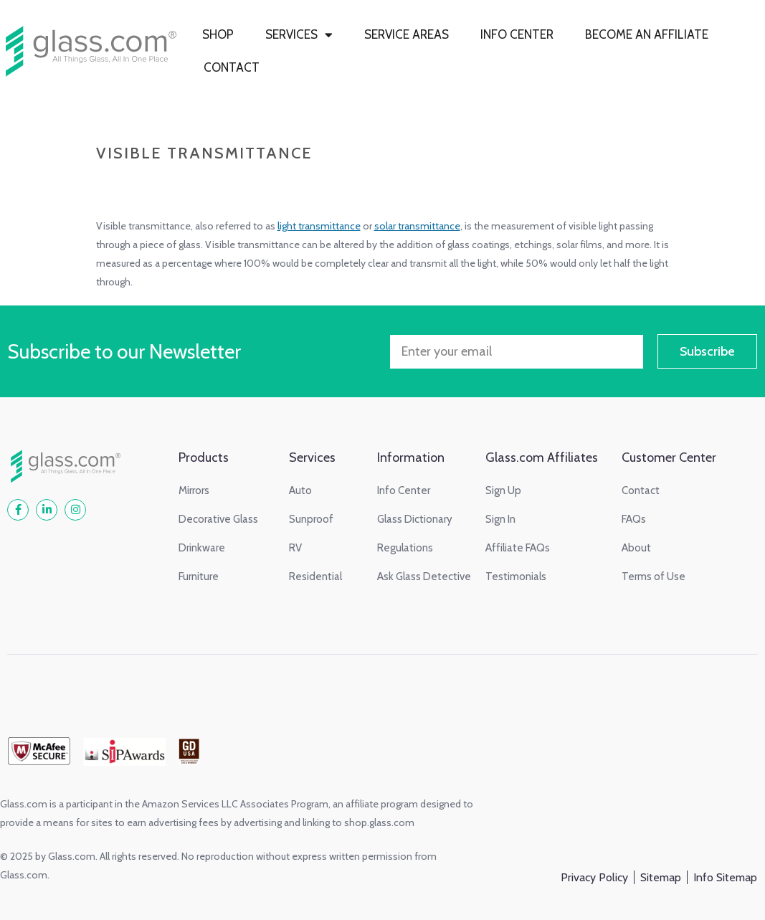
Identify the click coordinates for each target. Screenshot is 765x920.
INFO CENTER (516, 34)
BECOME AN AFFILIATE (646, 34)
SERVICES (299, 35)
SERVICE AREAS (406, 34)
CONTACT (232, 67)
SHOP (218, 34)
